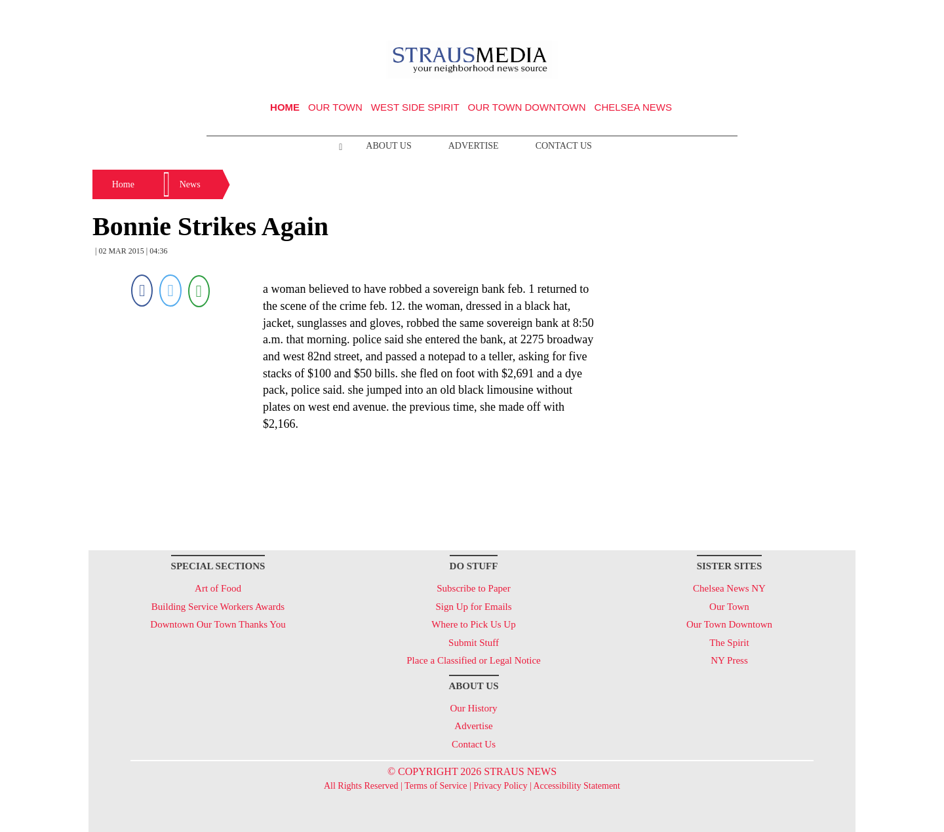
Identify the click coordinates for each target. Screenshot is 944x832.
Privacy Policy (500, 786)
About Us (388, 146)
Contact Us (564, 146)
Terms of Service (435, 786)
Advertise (473, 146)
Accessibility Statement (576, 786)
